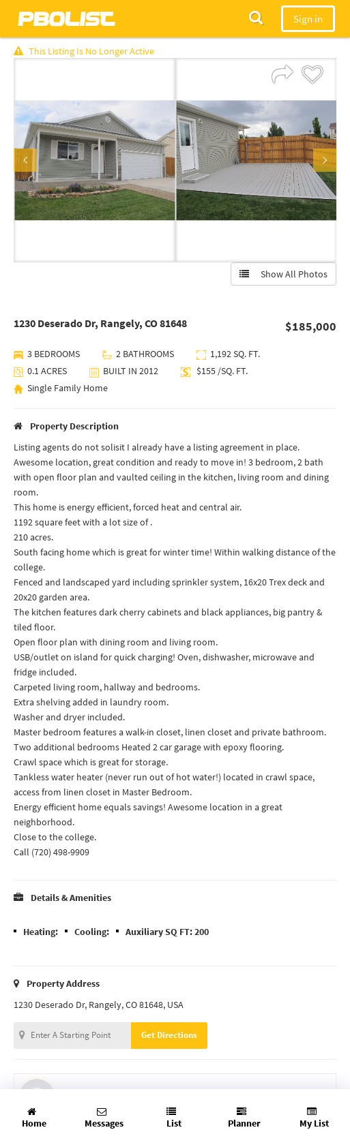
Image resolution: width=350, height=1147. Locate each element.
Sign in (308, 18)
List (173, 1118)
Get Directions (169, 1035)
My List (314, 1118)
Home (34, 1118)
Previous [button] (25, 160)
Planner (244, 1118)
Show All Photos (283, 274)
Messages (104, 1118)
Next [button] (324, 160)
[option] (94, 160)
